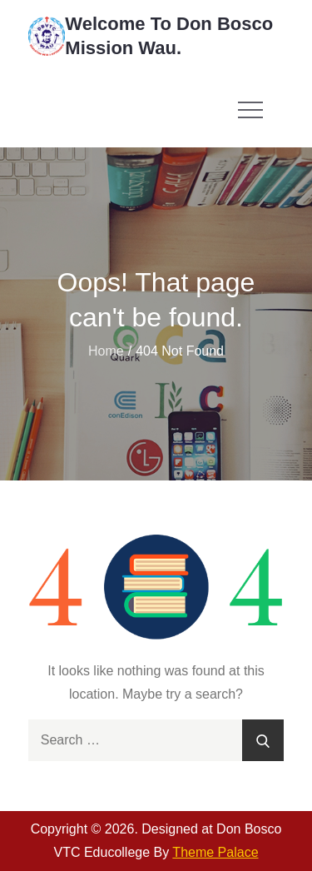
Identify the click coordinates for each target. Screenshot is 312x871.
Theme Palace (215, 852)
